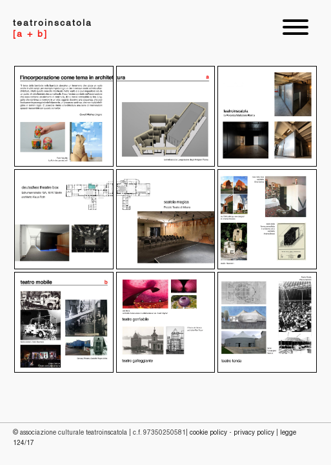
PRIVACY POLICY (254, 433)
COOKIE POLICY (208, 433)
